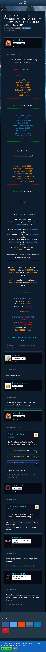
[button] (2, 3)
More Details (6, 649)
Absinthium (10, 31)
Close (15, 649)
